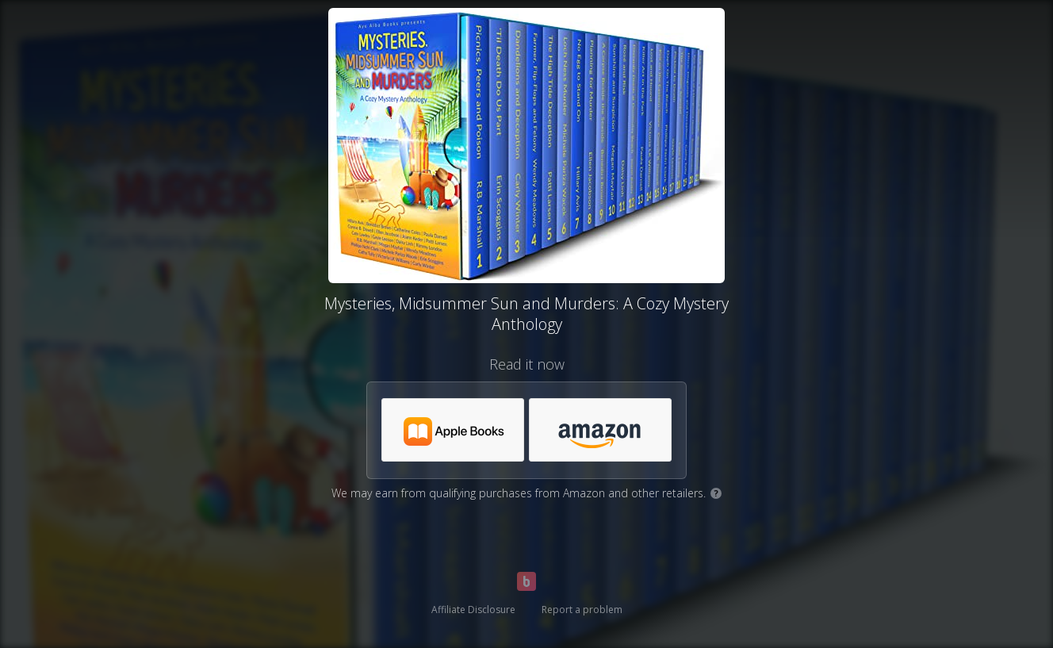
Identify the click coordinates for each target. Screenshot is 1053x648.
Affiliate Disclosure (473, 609)
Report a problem (582, 609)
